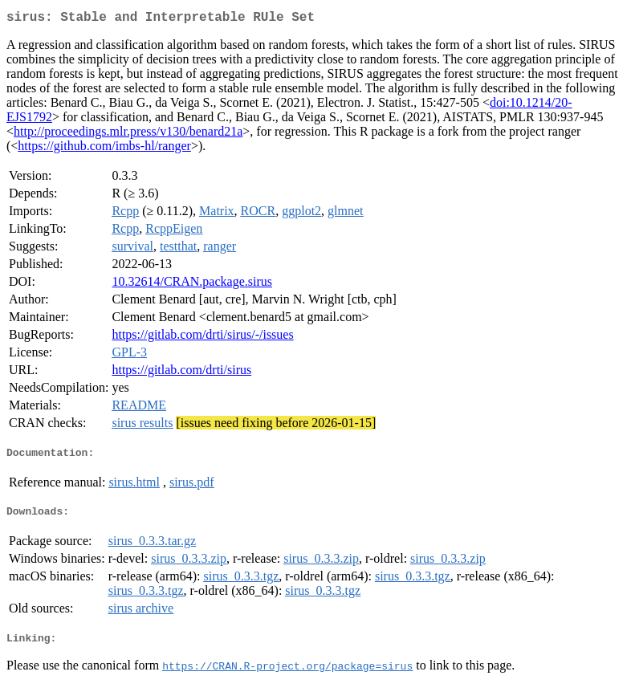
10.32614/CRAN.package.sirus (192, 284)
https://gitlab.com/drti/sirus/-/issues (202, 337)
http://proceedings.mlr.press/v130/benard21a (128, 134)
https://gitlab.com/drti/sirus (181, 373)
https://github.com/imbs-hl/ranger (104, 149)
